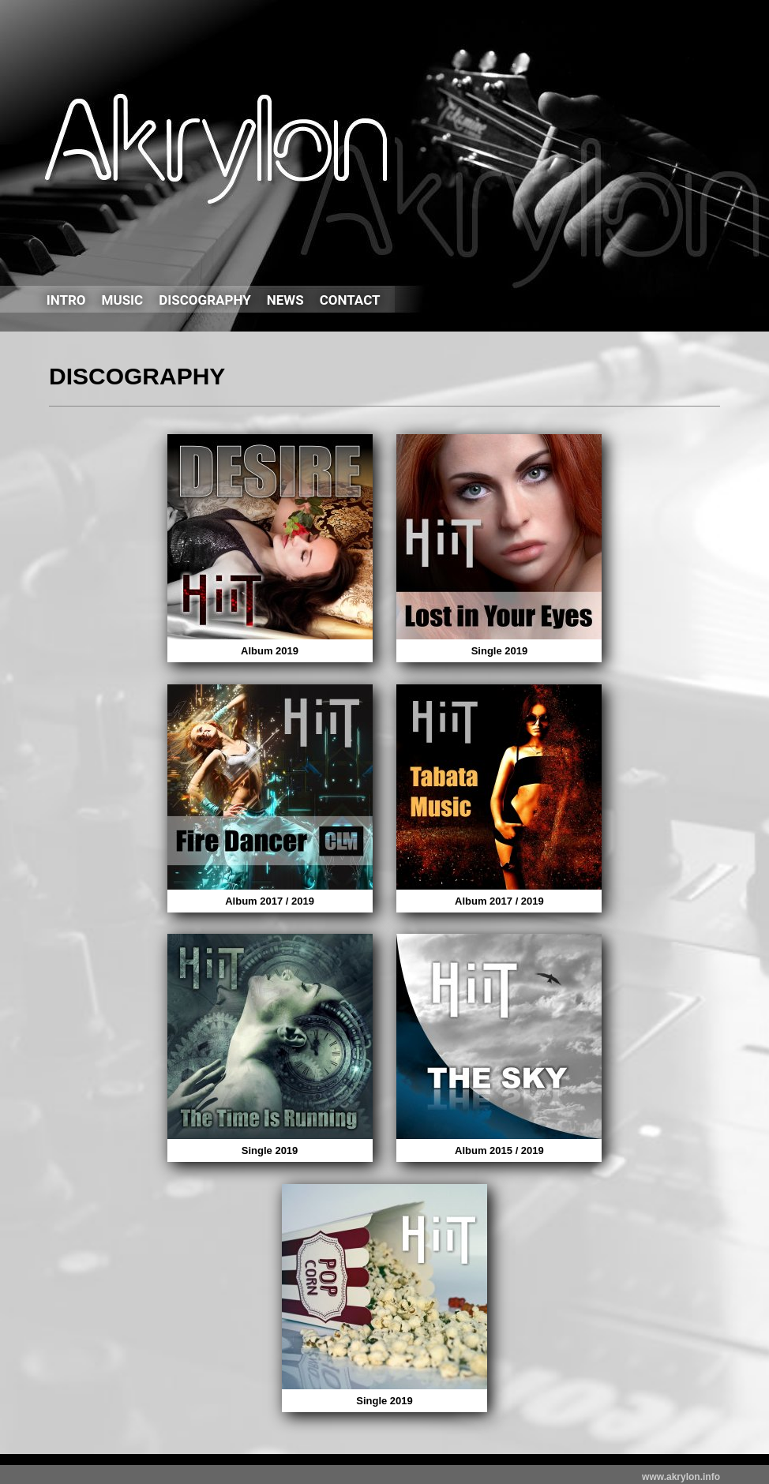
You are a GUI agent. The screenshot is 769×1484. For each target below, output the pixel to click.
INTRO (66, 300)
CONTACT (350, 300)
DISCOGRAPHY (205, 300)
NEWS (285, 300)
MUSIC (123, 300)
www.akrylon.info (681, 1476)
